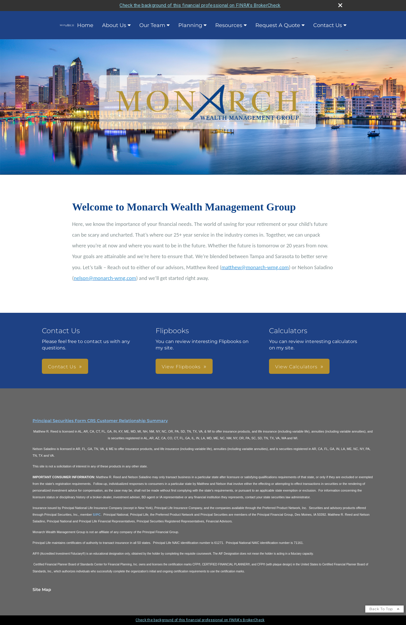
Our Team (152, 25)
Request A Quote (277, 25)
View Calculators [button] (296, 366)
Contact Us (327, 25)
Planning (190, 25)
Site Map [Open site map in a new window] (42, 589)
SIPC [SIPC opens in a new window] (97, 514)
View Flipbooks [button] (181, 366)
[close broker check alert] (340, 5)
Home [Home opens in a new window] (76, 25)
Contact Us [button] (62, 366)
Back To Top (384, 609)
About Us (114, 25)
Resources (228, 25)
